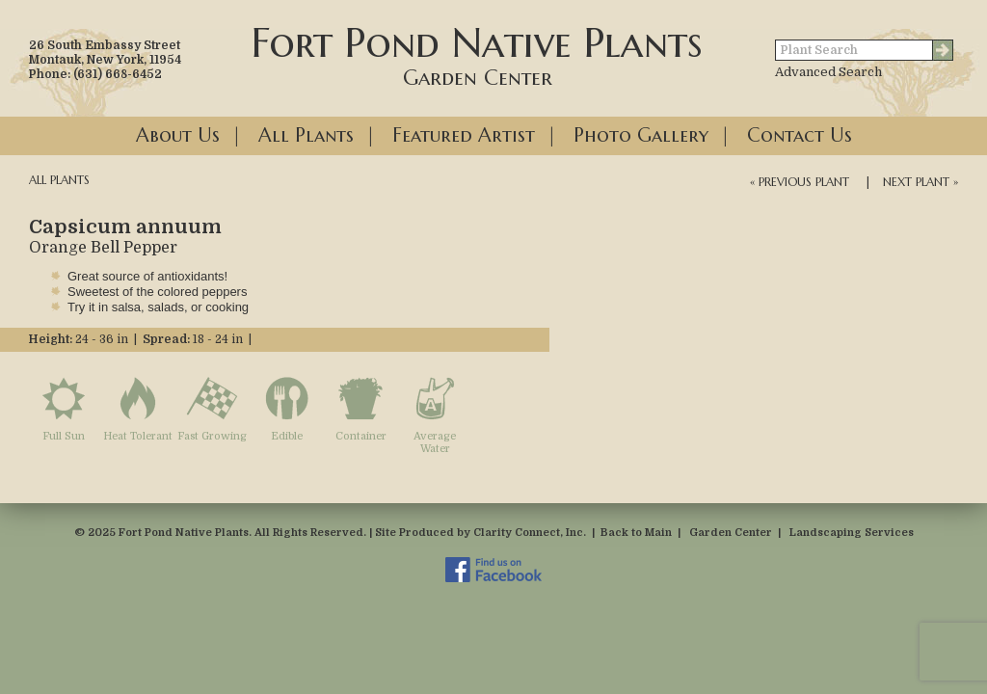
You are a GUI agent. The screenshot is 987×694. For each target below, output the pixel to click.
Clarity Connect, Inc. (529, 532)
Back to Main (636, 532)
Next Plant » (920, 181)
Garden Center (730, 532)
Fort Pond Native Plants (477, 54)
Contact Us (799, 135)
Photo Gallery (641, 135)
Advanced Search (828, 72)
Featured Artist (463, 135)
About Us (178, 135)
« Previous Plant (799, 181)
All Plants (306, 135)
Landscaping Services (851, 532)
